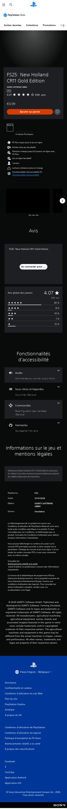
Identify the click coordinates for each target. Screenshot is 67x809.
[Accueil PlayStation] (33, 4)
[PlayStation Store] (15, 14)
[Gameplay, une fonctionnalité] (33, 427)
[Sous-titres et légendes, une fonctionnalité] (33, 391)
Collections (32, 25)
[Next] (62, 201)
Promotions (49, 25)
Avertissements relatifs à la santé (23, 564)
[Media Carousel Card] (28, 201)
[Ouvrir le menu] (3, 5)
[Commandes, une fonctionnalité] (33, 409)
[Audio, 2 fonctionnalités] (33, 375)
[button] (25, 174)
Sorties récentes (12, 25)
